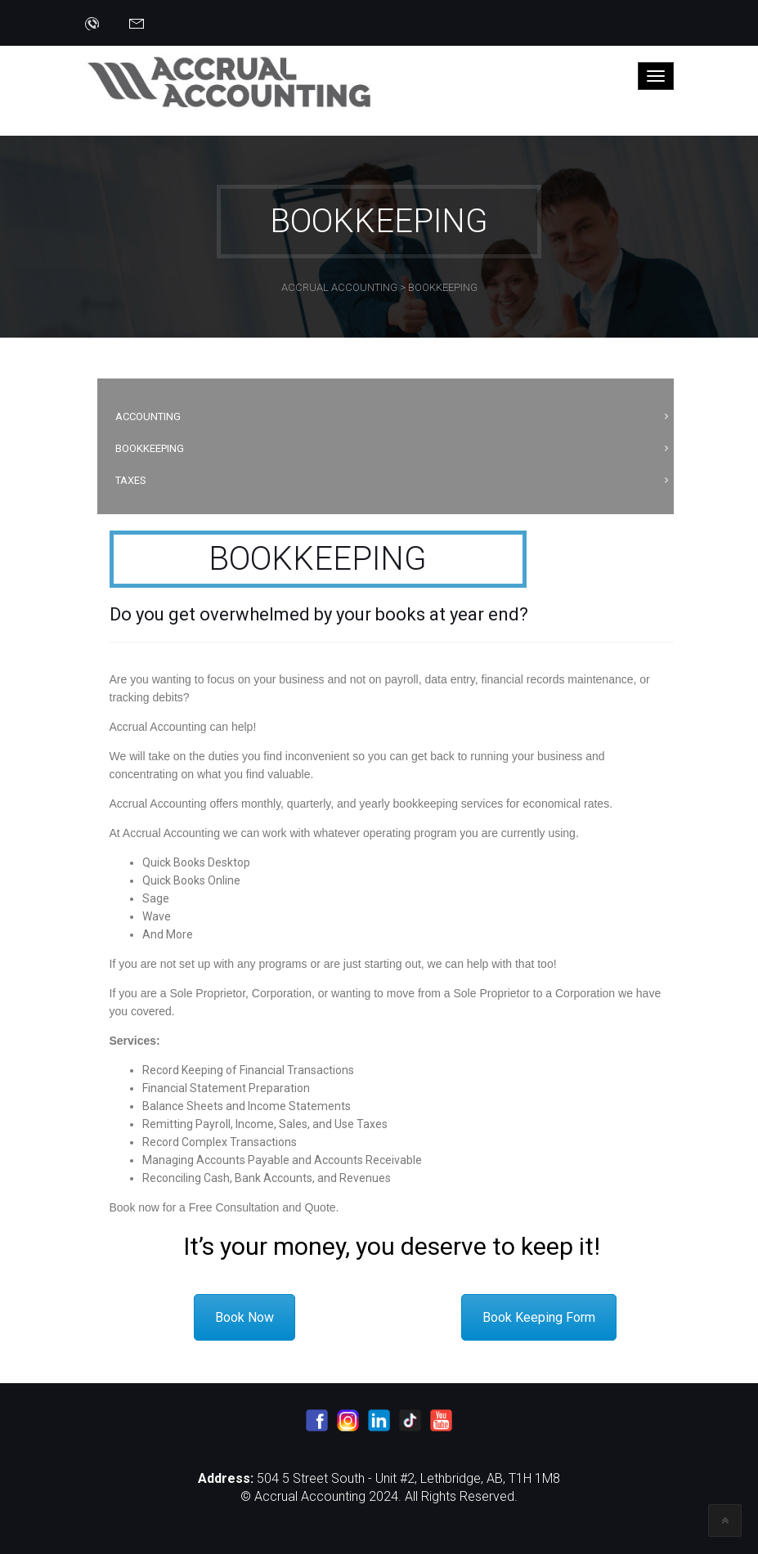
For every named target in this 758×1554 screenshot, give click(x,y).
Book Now (244, 1317)
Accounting (148, 416)
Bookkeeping (149, 448)
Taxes (130, 480)
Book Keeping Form (538, 1317)
